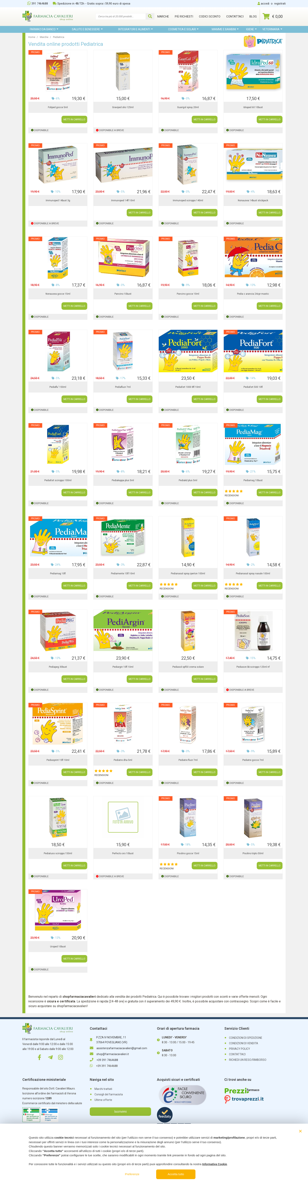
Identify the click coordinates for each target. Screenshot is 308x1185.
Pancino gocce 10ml (188, 293)
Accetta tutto (176, 1174)
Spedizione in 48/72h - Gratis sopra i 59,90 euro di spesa (91, 3)
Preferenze (132, 1174)
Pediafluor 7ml (123, 387)
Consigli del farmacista (108, 1094)
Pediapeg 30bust (58, 667)
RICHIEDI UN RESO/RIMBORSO (247, 1059)
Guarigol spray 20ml (188, 107)
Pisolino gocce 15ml (188, 853)
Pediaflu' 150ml (58, 387)
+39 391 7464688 (104, 1060)
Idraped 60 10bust (253, 107)
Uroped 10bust (58, 946)
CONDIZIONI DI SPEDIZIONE (245, 1037)
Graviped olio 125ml (123, 107)
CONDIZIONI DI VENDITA (243, 1043)
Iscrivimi (120, 1111)
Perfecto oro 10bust (123, 853)
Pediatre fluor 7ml (188, 760)
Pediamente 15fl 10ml (123, 573)
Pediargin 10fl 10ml (123, 667)
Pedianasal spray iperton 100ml (188, 573)
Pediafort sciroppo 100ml (58, 480)
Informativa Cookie (214, 1164)
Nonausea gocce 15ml (58, 293)
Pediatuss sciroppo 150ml (58, 853)
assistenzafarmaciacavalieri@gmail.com (118, 1048)
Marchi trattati (103, 1088)
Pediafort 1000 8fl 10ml (188, 387)
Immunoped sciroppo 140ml (188, 200)
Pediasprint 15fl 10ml (58, 760)
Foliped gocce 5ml (58, 107)
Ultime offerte (103, 1099)
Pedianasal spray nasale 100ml (253, 573)
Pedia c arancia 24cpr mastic (253, 293)
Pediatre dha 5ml (123, 760)
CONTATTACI (237, 1054)
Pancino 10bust (123, 293)
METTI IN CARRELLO (74, 119)
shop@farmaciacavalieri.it (109, 1054)
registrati (280, 3)
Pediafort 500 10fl (253, 387)
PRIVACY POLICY (239, 1048)
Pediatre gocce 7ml (253, 760)
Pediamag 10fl (58, 573)
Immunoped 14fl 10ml (123, 200)
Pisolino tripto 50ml (253, 853)
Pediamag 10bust (253, 480)
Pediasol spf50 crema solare (188, 667)
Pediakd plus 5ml (188, 480)
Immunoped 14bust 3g (58, 200)
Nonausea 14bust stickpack (253, 200)
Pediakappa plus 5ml (123, 480)
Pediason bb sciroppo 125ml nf (253, 667)
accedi (265, 3)
